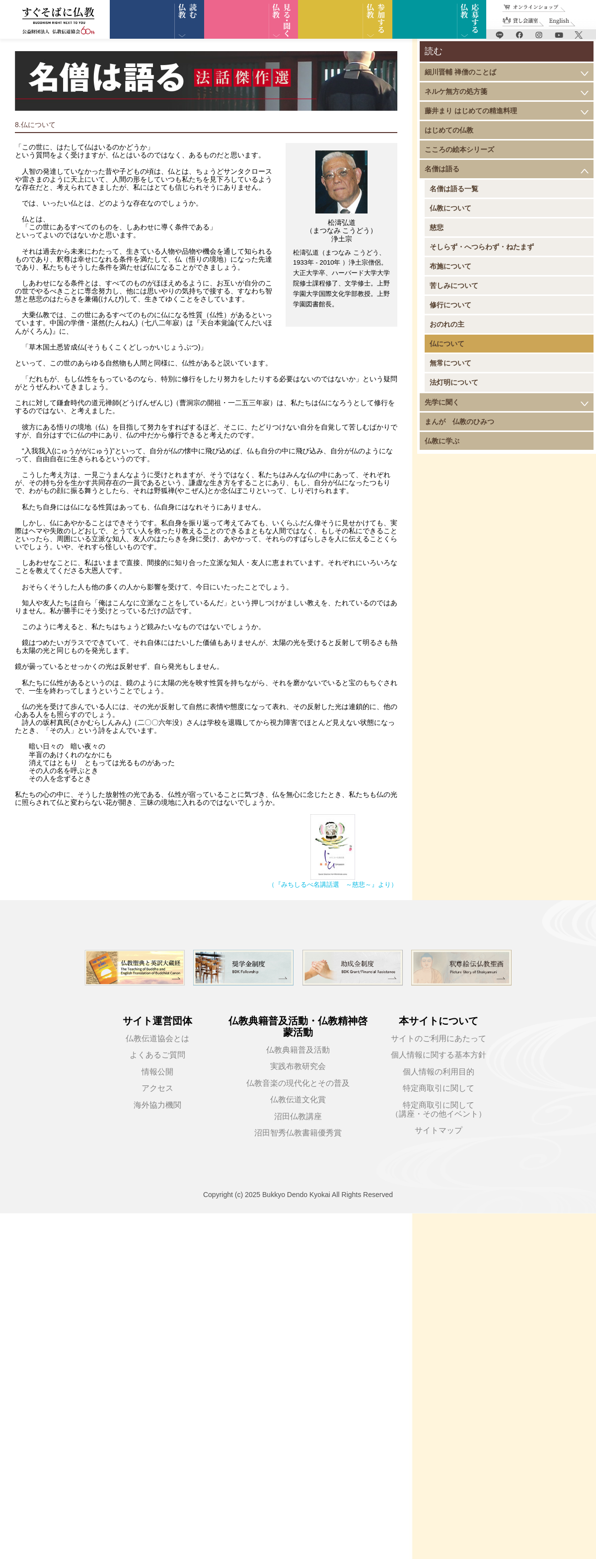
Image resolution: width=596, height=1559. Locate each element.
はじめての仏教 (449, 130)
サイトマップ (438, 1130)
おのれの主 (447, 324)
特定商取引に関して (438, 1088)
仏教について (450, 208)
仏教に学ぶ (442, 441)
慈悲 (437, 227)
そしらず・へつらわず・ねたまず (482, 247)
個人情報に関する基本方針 (438, 1055)
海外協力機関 (157, 1105)
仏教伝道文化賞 (298, 1099)
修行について (450, 305)
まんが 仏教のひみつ (459, 421)
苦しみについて (454, 285)
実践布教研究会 (298, 1066)
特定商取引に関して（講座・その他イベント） (438, 1109)
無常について (450, 363)
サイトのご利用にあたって (438, 1038)
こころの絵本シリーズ (459, 149)
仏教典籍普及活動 (298, 1050)
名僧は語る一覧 (454, 189)
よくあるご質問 (157, 1055)
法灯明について (454, 382)
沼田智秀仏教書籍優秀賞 (298, 1133)
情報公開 (157, 1071)
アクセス (157, 1088)
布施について (450, 266)
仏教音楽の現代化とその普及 (298, 1083)
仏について (447, 344)
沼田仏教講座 (298, 1116)
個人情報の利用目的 (438, 1071)
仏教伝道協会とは (157, 1038)
